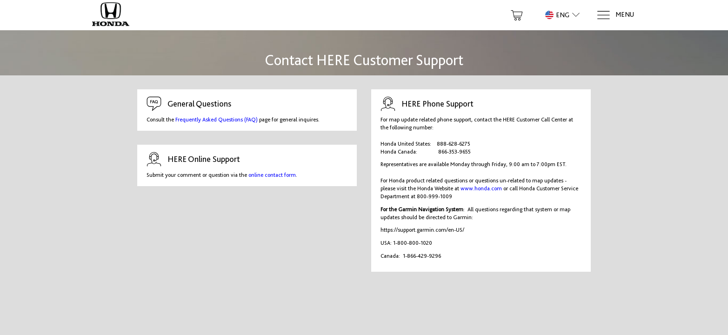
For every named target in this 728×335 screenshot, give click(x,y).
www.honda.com (481, 188)
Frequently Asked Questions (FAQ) (216, 119)
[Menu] (615, 15)
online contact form (272, 175)
